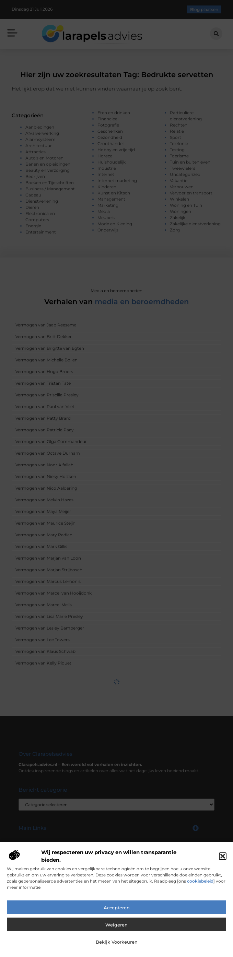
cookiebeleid (200, 881)
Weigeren (116, 925)
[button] (222, 856)
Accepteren (117, 907)
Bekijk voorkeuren (117, 942)
